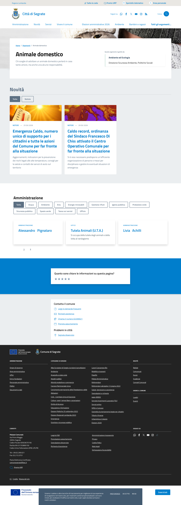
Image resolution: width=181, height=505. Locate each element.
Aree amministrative (17, 371)
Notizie (28, 99)
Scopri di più (162, 492)
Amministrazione (25, 225)
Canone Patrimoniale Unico (61, 386)
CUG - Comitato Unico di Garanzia (63, 396)
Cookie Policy (96, 442)
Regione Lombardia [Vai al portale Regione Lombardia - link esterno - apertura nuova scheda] (19, 3)
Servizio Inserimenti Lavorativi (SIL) (104, 400)
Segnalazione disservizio (60, 442)
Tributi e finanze (97, 415)
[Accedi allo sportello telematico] (132, 3)
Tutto (15, 99)
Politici (12, 386)
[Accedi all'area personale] (157, 3)
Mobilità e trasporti (98, 371)
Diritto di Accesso (57, 404)
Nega (134, 494)
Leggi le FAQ (55, 435)
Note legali (96, 446)
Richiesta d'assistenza (59, 446)
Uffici (73, 225)
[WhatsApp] (120, 14)
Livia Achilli (132, 230)
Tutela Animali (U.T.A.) (87, 230)
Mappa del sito (24, 479)
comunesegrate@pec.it (18, 462)
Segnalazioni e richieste (100, 393)
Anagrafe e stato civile (59, 375)
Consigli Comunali (139, 382)
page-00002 (96, 397)
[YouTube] (135, 14)
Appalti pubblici (56, 378)
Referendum (96, 382)
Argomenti (26, 45)
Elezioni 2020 (97, 422)
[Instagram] (140, 14)
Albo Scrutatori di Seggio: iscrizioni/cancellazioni (68, 367)
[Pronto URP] (110, 3)
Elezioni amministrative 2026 (96, 24)
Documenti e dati (16, 389)
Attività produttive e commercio (62, 382)
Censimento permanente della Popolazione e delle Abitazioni (69, 391)
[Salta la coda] (91, 3)
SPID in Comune (97, 408)
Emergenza (55, 418)
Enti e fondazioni (16, 378)
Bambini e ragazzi (137, 24)
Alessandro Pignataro (35, 230)
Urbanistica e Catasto (99, 419)
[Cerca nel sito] (166, 14)
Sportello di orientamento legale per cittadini (108, 411)
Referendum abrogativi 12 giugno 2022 (106, 386)
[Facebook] (125, 14)
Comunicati (137, 371)
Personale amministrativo (19, 382)
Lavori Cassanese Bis (99, 367)
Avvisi (135, 375)
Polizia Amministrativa (100, 378)
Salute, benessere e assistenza (103, 389)
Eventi (135, 401)
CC (11, 479)
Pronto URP (16, 467)
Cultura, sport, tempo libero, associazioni (65, 400)
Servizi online (96, 404)
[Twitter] (130, 14)
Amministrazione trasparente (103, 435)
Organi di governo (16, 367)
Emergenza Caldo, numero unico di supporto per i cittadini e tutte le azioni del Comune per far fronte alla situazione (35, 141)
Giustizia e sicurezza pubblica (61, 422)
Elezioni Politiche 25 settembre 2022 (64, 411)
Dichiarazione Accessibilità (101, 450)
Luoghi (135, 397)
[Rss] (145, 14)
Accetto (126, 494)
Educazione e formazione (60, 407)
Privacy (94, 439)
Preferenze (115, 494)
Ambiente (119, 24)
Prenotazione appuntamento (61, 439)
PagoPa (94, 375)
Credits (15, 479)
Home (18, 45)
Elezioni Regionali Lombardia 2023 (63, 415)
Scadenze (136, 378)
